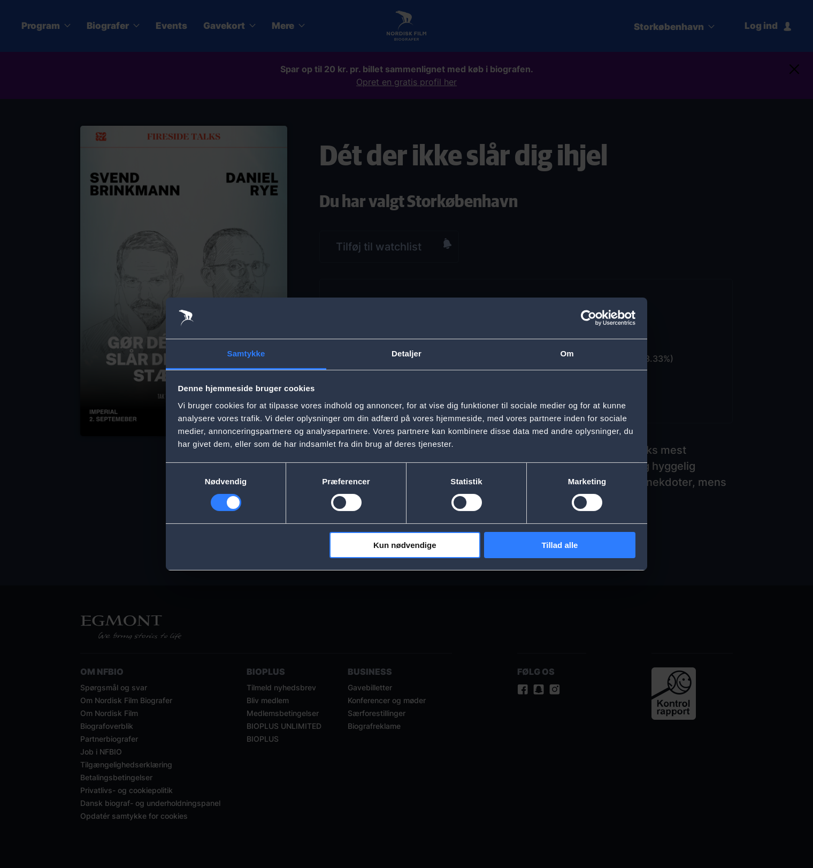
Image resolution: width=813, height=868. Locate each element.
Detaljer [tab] (406, 353)
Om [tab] (566, 353)
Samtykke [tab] (246, 353)
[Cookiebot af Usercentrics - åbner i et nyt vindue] (588, 318)
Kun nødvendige (404, 545)
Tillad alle (559, 545)
